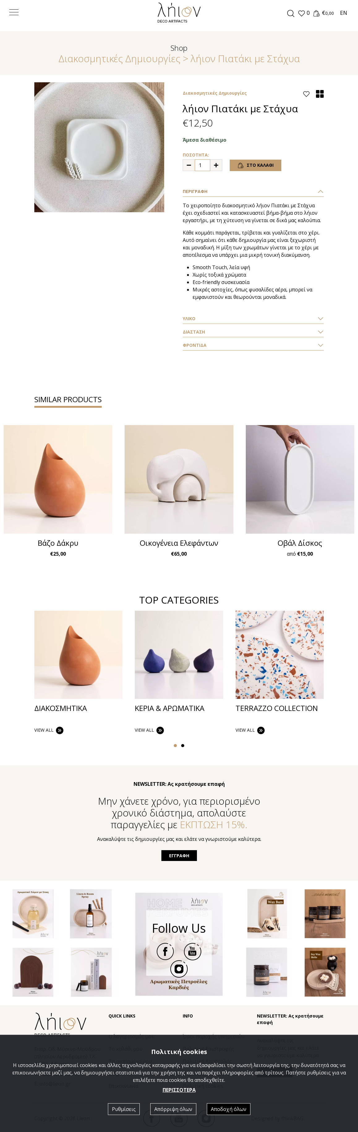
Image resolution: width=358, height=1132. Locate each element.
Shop (179, 48)
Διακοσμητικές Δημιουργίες (119, 58)
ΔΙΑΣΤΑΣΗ (194, 332)
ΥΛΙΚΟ (189, 318)
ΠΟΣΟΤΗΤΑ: (196, 155)
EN (343, 12)
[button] (304, 13)
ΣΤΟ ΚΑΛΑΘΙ (255, 165)
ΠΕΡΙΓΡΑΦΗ (195, 191)
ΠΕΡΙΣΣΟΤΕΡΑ (179, 1090)
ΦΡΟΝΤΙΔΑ (195, 345)
